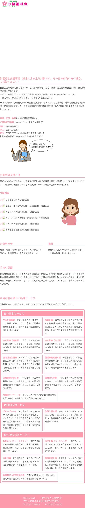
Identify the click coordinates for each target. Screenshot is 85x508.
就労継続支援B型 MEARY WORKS (10, 22)
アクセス (3, 61)
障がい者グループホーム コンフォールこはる (14, 32)
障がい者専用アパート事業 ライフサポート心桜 (15, 37)
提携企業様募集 (5, 50)
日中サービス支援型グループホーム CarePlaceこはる (17, 34)
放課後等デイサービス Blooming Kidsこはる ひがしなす (18, 26)
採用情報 (3, 53)
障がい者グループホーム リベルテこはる (12, 30)
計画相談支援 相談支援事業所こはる (11, 28)
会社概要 (3, 14)
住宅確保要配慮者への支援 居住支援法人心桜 (14, 39)
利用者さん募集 (5, 44)
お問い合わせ (4, 59)
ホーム (2, 11)
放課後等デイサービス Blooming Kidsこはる (14, 24)
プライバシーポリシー (7, 63)
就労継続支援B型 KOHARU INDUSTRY (12, 20)
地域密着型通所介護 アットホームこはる (12, 41)
